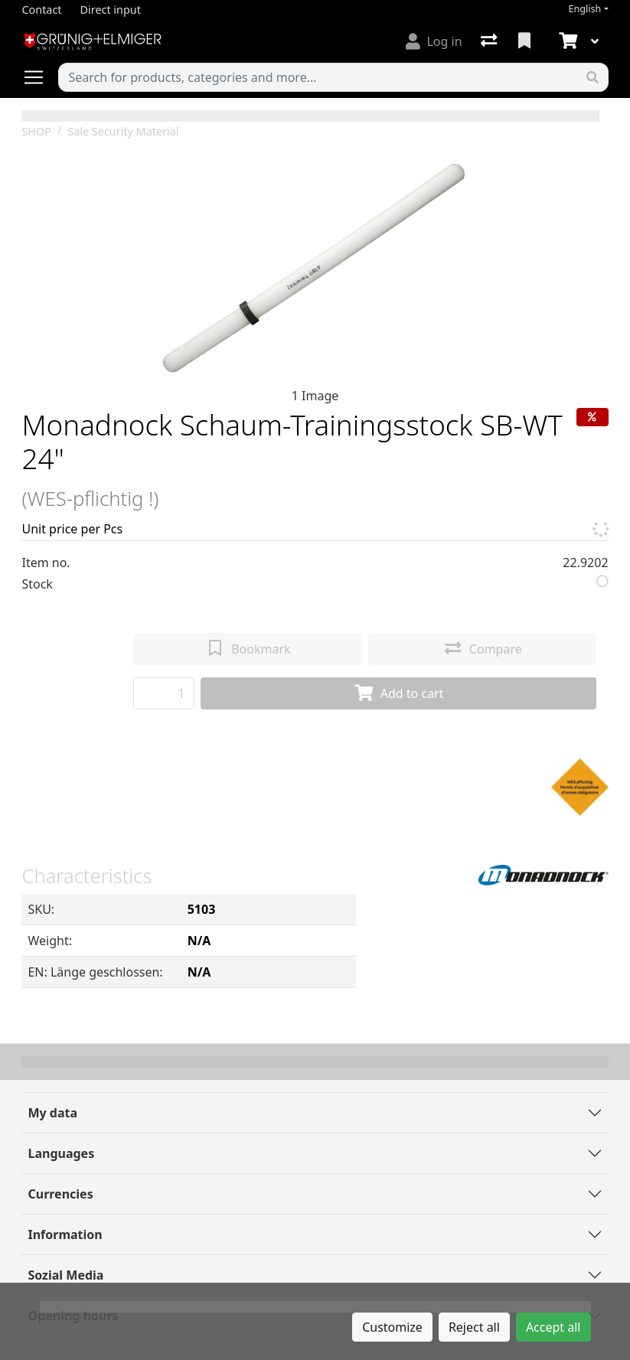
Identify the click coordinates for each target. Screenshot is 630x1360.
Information (65, 1234)
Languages (61, 1153)
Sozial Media (65, 1275)
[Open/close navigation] (39, 77)
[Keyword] (317, 77)
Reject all (474, 1327)
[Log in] (434, 41)
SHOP (36, 131)
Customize (392, 1327)
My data (52, 1112)
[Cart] (566, 41)
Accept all (553, 1327)
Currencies (60, 1194)
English (584, 8)
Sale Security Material (122, 131)
